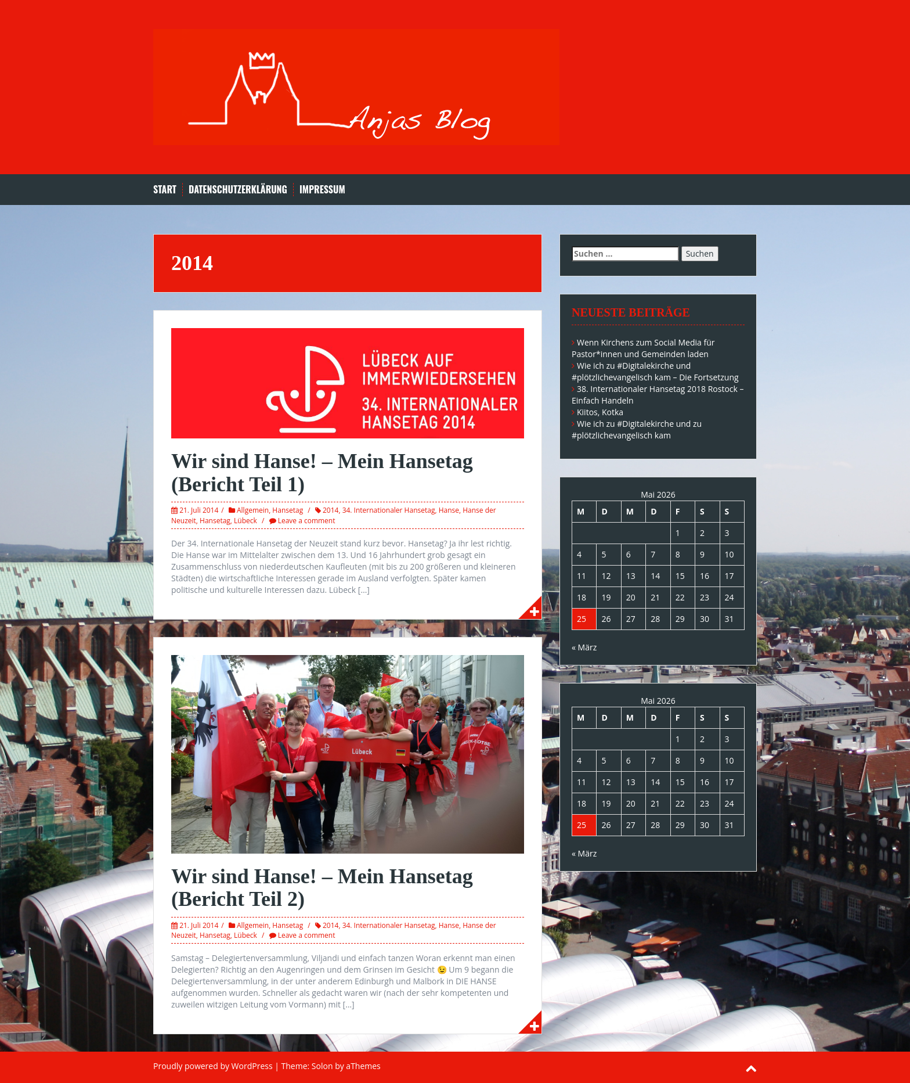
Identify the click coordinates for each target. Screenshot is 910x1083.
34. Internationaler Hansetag (388, 510)
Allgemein (253, 510)
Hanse (449, 510)
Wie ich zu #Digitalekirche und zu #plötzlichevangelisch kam (637, 429)
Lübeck (245, 521)
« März (584, 647)
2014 (330, 510)
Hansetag (287, 510)
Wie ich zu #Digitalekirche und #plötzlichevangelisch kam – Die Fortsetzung (655, 371)
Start (164, 189)
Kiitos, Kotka (600, 412)
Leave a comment (306, 521)
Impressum (322, 189)
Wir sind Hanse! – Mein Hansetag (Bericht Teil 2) (322, 888)
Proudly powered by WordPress (213, 1065)
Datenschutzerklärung (238, 189)
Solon (322, 1065)
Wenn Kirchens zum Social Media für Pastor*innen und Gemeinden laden (643, 348)
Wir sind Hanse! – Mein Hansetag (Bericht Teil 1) (322, 472)
